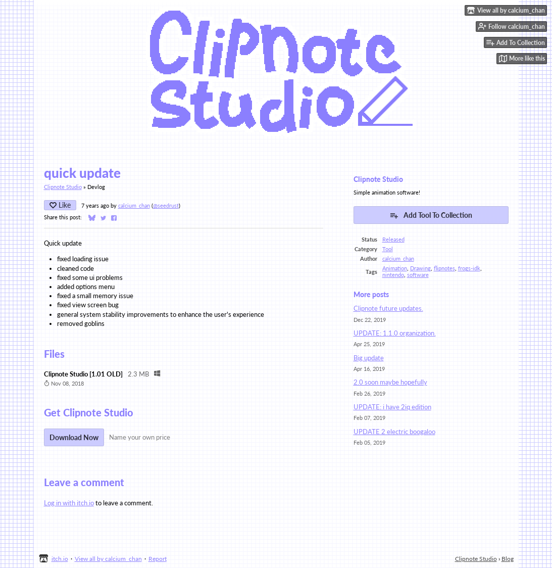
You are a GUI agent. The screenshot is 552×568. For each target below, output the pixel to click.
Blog (507, 558)
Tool (387, 249)
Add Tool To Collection (430, 215)
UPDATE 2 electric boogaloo (394, 432)
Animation (394, 268)
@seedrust (166, 205)
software (418, 274)
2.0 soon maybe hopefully (390, 382)
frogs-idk (469, 268)
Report (157, 558)
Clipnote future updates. (388, 308)
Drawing (420, 268)
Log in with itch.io (69, 503)
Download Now (73, 437)
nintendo (393, 274)
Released (393, 239)
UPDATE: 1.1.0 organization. (395, 333)
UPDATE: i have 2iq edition (392, 407)
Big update (369, 358)
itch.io (60, 558)
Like (60, 205)
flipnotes (444, 268)
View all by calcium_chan (108, 558)
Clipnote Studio (63, 186)
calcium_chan (134, 205)
